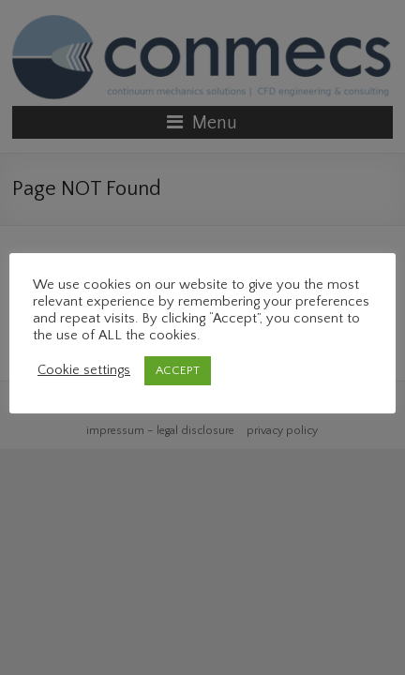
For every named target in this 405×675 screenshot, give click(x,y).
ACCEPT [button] (178, 370)
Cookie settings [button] (84, 370)
